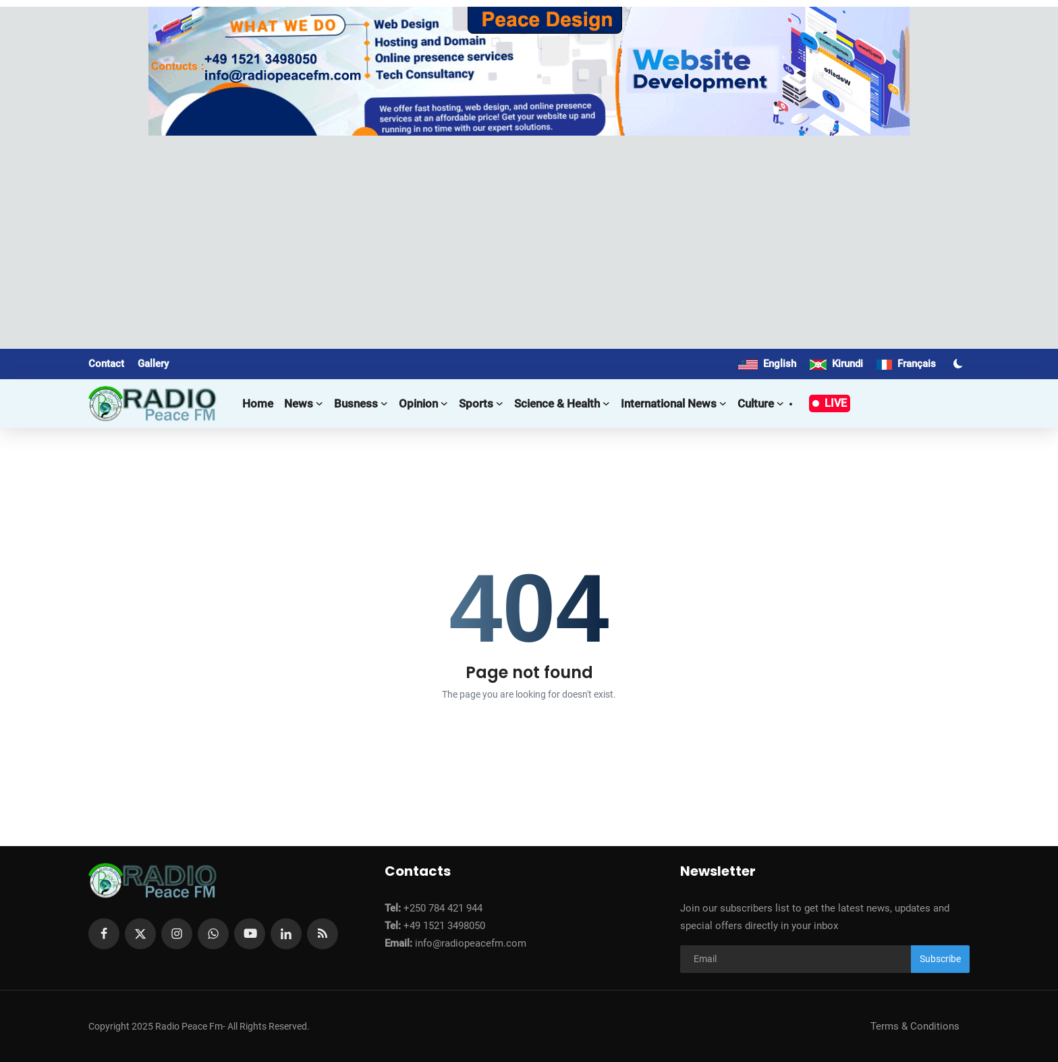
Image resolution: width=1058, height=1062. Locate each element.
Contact (106, 364)
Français (906, 364)
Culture (760, 403)
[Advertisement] (529, 236)
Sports (481, 403)
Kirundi (836, 364)
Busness (361, 403)
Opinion (423, 403)
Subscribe (940, 958)
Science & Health (562, 403)
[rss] (322, 933)
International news (674, 403)
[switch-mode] (959, 363)
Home (257, 403)
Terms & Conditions (914, 1026)
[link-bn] (529, 71)
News (303, 403)
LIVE (829, 403)
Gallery (153, 364)
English (767, 364)
